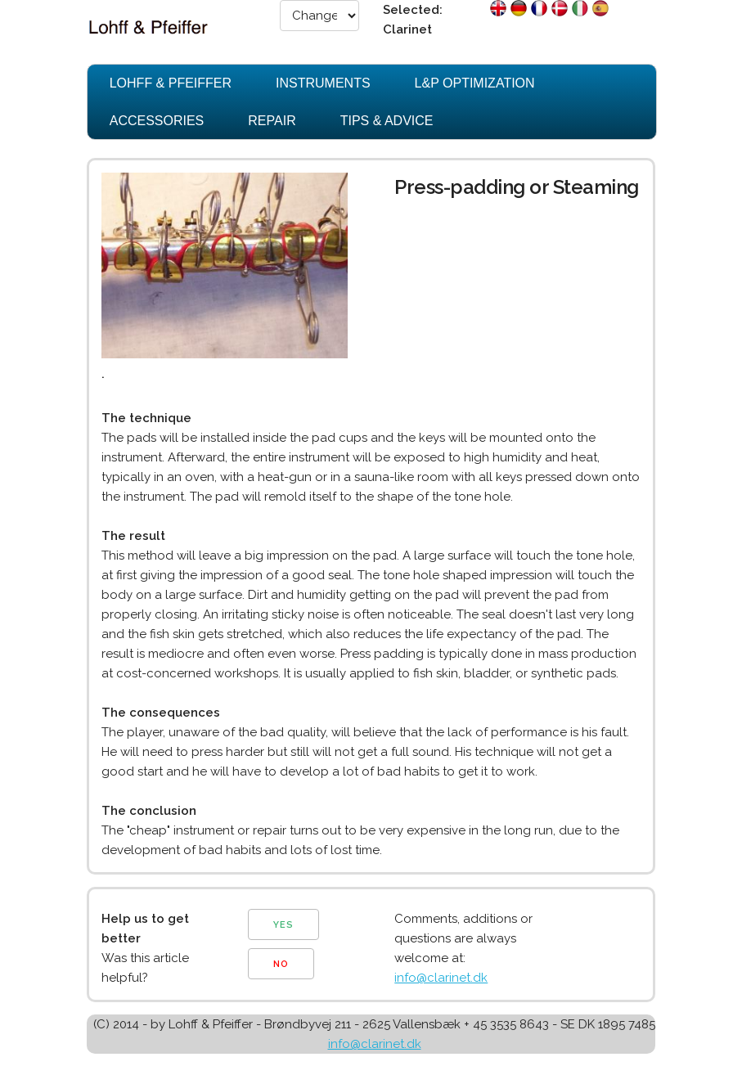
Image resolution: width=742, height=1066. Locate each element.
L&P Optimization (475, 83)
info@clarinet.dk (441, 977)
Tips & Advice (387, 121)
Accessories (157, 121)
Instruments (323, 83)
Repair (271, 121)
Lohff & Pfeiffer (171, 83)
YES (283, 925)
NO (281, 964)
